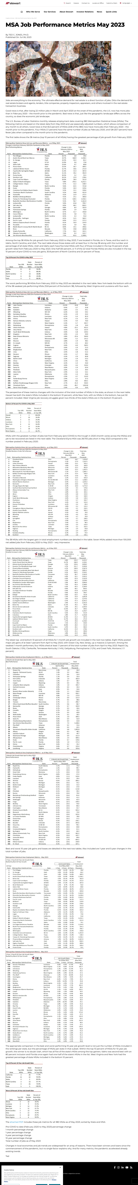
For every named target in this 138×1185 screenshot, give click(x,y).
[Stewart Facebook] (115, 1168)
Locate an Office (98, 3)
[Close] (60, 1173)
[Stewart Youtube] (127, 1168)
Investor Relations (85, 12)
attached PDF (16, 1122)
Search (67, 3)
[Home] (22, 12)
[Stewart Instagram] (118, 1168)
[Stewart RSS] (131, 1168)
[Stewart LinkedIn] (122, 1168)
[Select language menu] (125, 3)
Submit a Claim (111, 3)
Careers (76, 3)
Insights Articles (10, 18)
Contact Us (86, 3)
